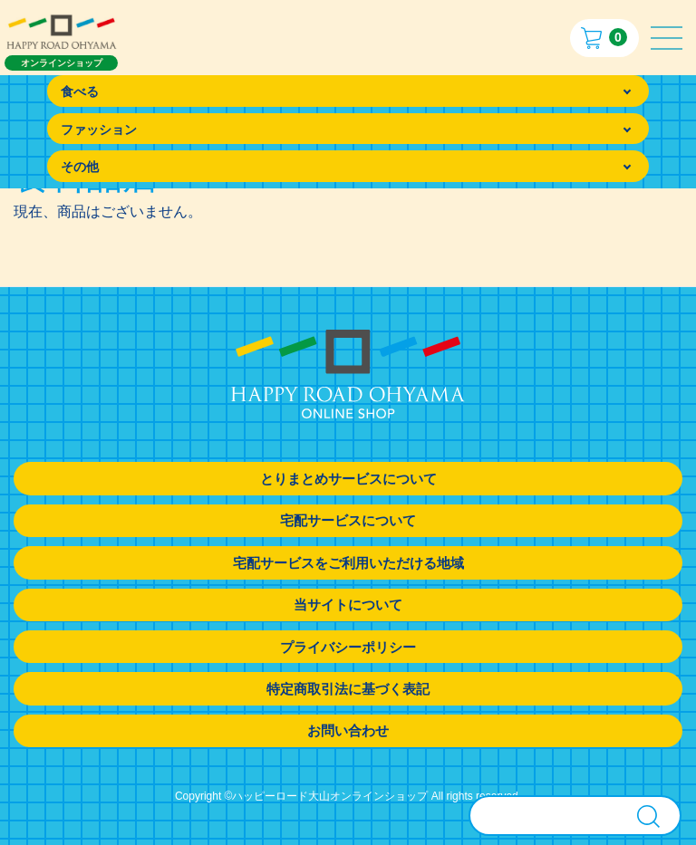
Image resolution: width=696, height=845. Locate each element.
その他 (80, 166)
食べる (80, 91)
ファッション (99, 129)
